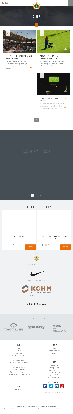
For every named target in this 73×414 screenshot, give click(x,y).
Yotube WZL (62, 386)
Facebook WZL (45, 386)
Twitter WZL (51, 386)
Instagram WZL (57, 386)
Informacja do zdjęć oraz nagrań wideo (53, 392)
